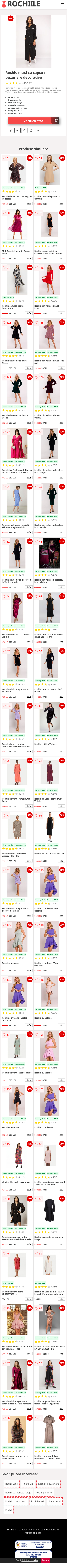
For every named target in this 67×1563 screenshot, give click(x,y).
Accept (45, 1560)
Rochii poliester (44, 1492)
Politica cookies (32, 1532)
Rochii (8, 1510)
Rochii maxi (37, 1501)
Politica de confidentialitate (44, 1529)
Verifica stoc (41, 120)
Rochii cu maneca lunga (18, 1492)
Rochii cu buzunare (48, 1483)
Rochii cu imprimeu (15, 1501)
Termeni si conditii (17, 1529)
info (29, 203)
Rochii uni (28, 1483)
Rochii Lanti (11, 1483)
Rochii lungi (54, 1501)
